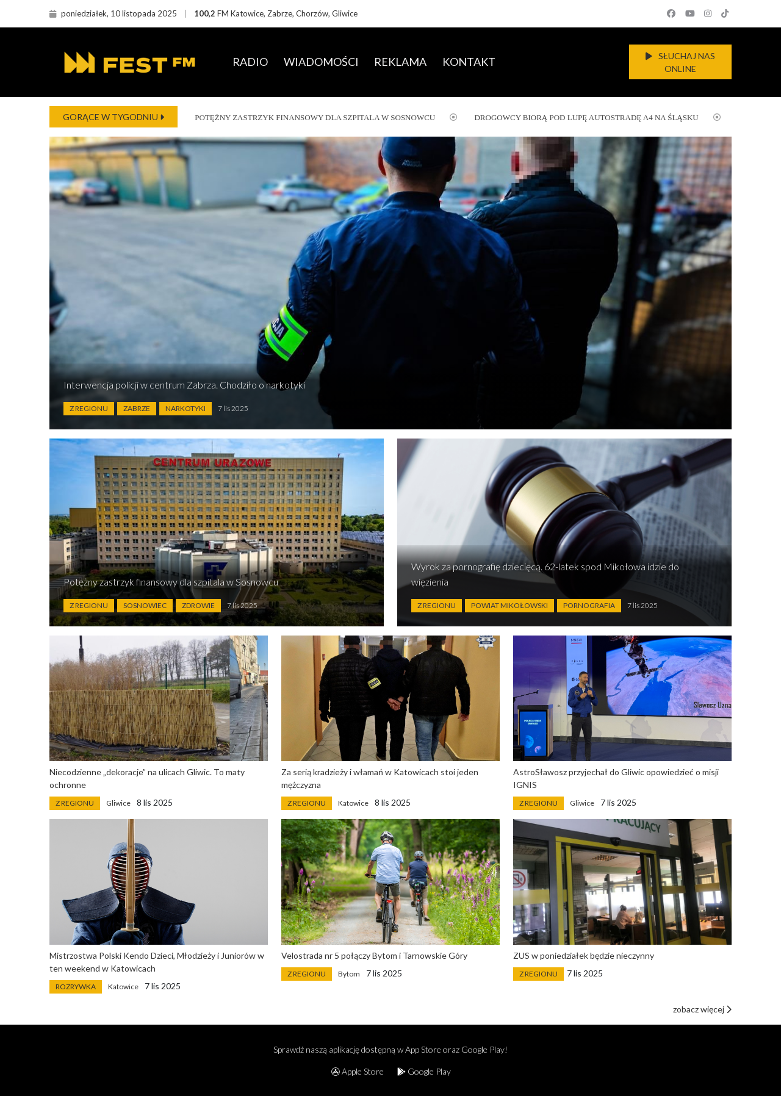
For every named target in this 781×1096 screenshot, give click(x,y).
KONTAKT (468, 61)
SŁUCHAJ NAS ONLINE (680, 62)
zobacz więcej (702, 1009)
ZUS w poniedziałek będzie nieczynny (583, 955)
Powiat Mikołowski (509, 605)
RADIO (250, 61)
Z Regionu (89, 408)
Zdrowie (198, 605)
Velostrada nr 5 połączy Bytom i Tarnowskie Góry (374, 955)
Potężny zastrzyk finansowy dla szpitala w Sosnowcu (305, 117)
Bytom (349, 973)
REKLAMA (400, 61)
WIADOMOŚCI (321, 61)
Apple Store (357, 1071)
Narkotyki (185, 408)
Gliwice (118, 803)
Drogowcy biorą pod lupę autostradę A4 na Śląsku (577, 117)
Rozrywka (76, 986)
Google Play (424, 1071)
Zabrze (136, 408)
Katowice (353, 803)
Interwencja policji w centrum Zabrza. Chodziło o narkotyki (184, 384)
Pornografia (589, 605)
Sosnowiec (145, 605)
